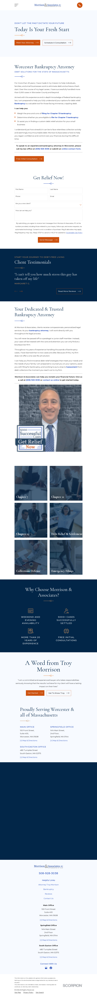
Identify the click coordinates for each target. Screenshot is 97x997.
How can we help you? (24, 210)
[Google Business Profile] (46, 870)
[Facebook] (51, 870)
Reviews (48, 796)
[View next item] (21, 291)
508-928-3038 (48, 775)
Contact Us (48, 801)
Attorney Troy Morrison (48, 787)
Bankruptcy (48, 792)
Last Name (54, 189)
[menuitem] (18, 895)
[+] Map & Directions (28, 741)
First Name (19, 189)
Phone (18, 196)
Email (52, 196)
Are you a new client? (23, 203)
